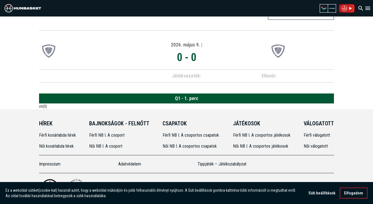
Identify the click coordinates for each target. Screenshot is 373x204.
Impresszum (50, 164)
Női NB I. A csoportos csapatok (190, 146)
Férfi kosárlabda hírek (57, 135)
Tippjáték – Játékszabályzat (222, 164)
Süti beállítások (321, 193)
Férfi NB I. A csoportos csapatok (191, 135)
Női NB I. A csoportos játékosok (260, 146)
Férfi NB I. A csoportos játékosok (261, 135)
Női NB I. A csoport (105, 146)
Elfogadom (353, 193)
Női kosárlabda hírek (56, 146)
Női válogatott (316, 146)
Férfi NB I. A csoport (107, 135)
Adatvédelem (129, 164)
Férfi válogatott (317, 135)
